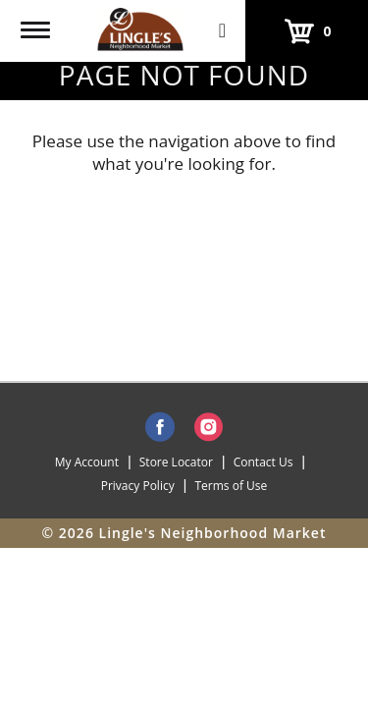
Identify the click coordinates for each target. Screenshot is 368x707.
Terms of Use (230, 485)
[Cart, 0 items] (306, 31)
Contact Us (263, 462)
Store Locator (176, 462)
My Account (87, 462)
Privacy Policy (138, 485)
